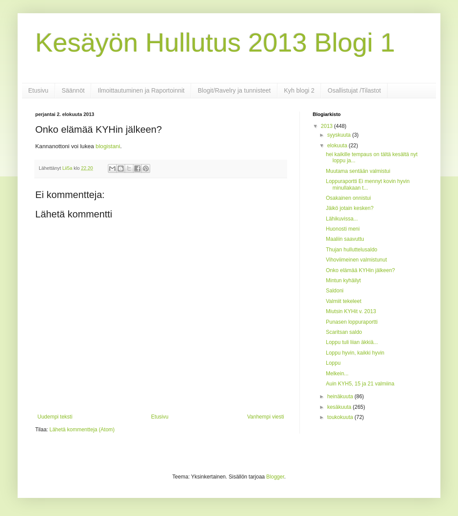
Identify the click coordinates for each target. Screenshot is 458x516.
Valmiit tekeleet (343, 301)
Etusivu (38, 90)
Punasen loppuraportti (351, 322)
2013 (327, 126)
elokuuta (338, 145)
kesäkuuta (340, 407)
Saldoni (335, 291)
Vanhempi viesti (265, 417)
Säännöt (73, 90)
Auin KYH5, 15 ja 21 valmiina (360, 384)
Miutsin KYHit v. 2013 (351, 311)
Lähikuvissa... (342, 219)
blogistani (108, 146)
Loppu (333, 363)
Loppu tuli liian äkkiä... (352, 342)
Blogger (275, 477)
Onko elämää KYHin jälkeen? (360, 270)
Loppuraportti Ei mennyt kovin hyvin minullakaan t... (368, 184)
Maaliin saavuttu (345, 239)
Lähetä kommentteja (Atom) (81, 429)
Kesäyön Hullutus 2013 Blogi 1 (215, 42)
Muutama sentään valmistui (358, 171)
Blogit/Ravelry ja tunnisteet (234, 90)
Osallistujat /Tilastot (354, 90)
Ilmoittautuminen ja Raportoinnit (141, 90)
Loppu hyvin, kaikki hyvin (355, 353)
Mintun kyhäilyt (343, 280)
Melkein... (337, 373)
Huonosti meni (343, 229)
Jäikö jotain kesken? (349, 208)
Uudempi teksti (54, 417)
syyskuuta (339, 135)
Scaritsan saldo (344, 332)
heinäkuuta (341, 396)
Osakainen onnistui (348, 198)
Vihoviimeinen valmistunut (356, 260)
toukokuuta (341, 417)
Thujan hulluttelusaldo (351, 250)
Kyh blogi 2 (299, 90)
